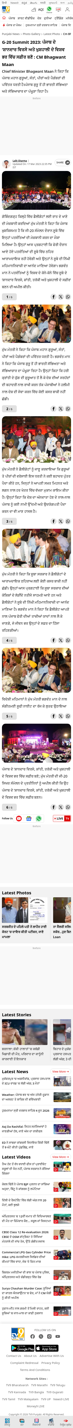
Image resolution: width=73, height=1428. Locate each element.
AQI (41, 9)
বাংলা (62, 2)
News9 (14, 2)
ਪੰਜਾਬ (12, 18)
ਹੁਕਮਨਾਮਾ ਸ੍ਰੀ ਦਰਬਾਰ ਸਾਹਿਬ (41, 25)
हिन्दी (4, 2)
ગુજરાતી (53, 2)
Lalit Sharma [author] (20, 160)
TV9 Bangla (36, 1392)
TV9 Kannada (17, 1392)
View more (60, 1071)
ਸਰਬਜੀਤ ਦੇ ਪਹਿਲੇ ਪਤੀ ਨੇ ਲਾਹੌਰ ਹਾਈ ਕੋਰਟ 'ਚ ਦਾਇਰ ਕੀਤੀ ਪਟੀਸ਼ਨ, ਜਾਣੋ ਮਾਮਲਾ (24, 932)
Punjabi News (11, 34)
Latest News (15, 1071)
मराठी (43, 2)
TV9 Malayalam (28, 1399)
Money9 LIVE (36, 1406)
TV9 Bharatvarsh (17, 1385)
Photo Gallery (31, 34)
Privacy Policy (50, 1363)
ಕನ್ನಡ (24, 2)
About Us (30, 1356)
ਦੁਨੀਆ (48, 18)
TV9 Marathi (39, 1385)
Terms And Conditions (35, 1370)
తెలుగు (33, 2)
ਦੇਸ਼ (39, 18)
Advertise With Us (52, 1356)
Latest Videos (16, 1157)
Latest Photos (16, 893)
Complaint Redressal (24, 1363)
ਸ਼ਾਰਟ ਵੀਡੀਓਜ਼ (26, 18)
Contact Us (13, 1356)
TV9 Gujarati (55, 1392)
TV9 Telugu (57, 1385)
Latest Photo (52, 34)
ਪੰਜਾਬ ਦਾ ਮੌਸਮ (13, 25)
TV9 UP (46, 1399)
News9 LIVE (61, 1399)
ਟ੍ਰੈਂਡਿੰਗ (59, 18)
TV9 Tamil (8, 1399)
